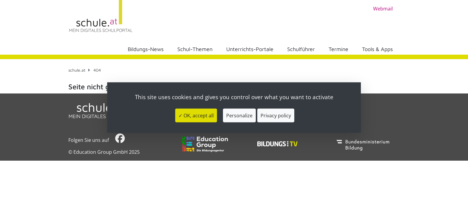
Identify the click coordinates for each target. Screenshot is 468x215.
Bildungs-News (146, 49)
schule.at (76, 70)
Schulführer (301, 49)
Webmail (383, 8)
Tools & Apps (377, 49)
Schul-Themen (195, 49)
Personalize (239, 115)
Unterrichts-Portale (249, 49)
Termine (338, 49)
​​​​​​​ (120, 140)
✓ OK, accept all (196, 115)
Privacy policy (276, 115)
